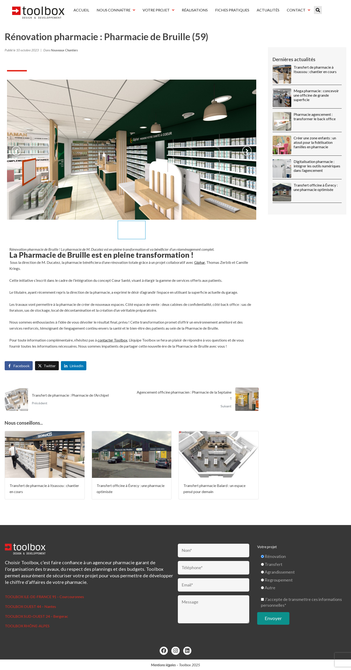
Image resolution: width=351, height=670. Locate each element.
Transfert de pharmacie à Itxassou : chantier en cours (315, 69)
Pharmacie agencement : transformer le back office (315, 116)
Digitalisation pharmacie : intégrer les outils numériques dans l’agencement (317, 166)
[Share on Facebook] (19, 365)
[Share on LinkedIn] (73, 365)
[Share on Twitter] (47, 365)
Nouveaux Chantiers (64, 50)
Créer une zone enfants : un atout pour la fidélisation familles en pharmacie (315, 142)
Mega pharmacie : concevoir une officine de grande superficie (316, 95)
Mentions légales (163, 665)
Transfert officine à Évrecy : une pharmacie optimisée (316, 187)
